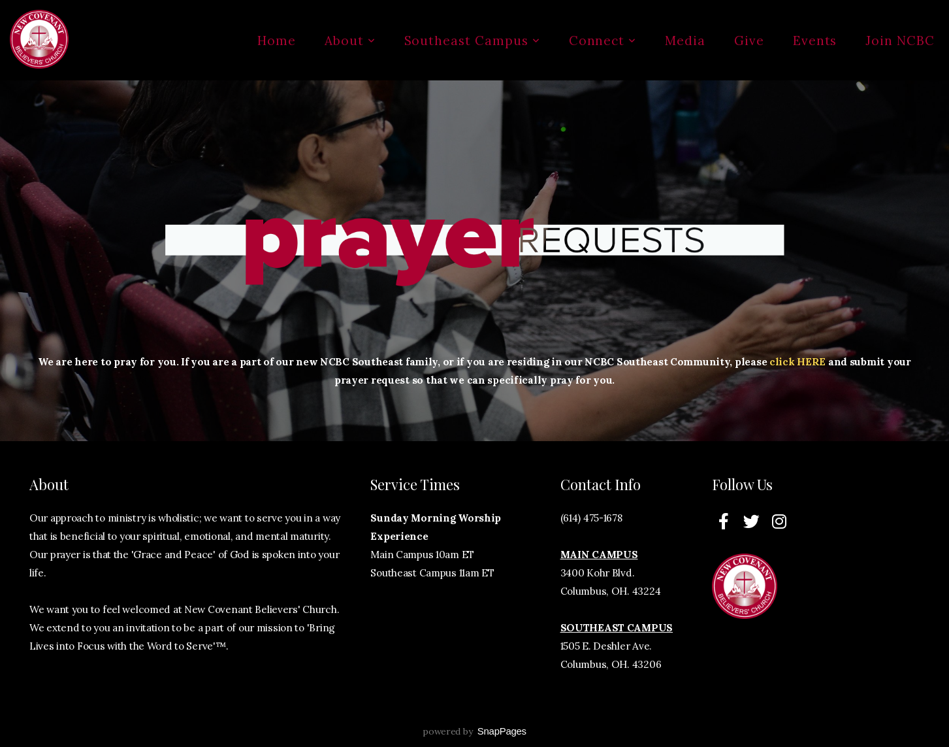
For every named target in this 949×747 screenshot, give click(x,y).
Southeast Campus (472, 40)
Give (749, 40)
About (350, 40)
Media (685, 40)
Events (815, 40)
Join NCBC (900, 40)
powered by (474, 731)
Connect (603, 40)
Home (276, 40)
